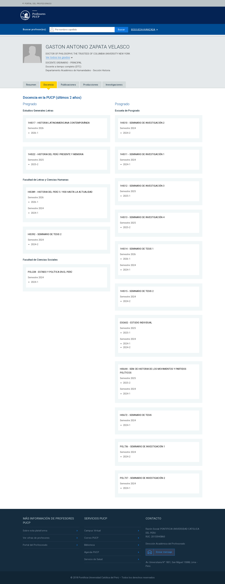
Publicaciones (68, 84)
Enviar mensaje (164, 552)
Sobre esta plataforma (35, 530)
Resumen (31, 84)
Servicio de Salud (93, 559)
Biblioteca (89, 545)
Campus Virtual (92, 530)
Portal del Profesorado (38, 3)
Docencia (49, 84)
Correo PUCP (91, 537)
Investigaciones (114, 84)
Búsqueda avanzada (143, 29)
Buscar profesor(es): (34, 29)
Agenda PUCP (91, 552)
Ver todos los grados (58, 57)
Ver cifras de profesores (36, 537)
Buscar (121, 29)
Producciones (90, 84)
